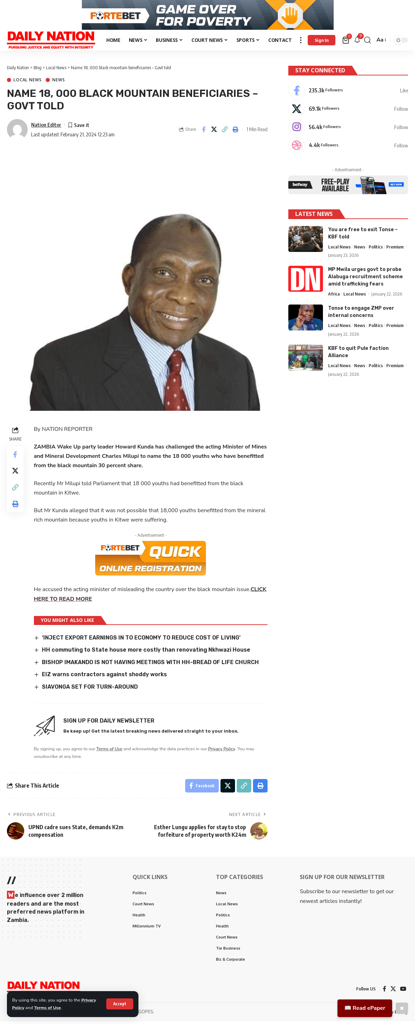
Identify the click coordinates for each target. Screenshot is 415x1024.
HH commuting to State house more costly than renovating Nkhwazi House (147, 652)
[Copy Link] (225, 132)
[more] (301, 42)
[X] (348, 110)
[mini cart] (346, 42)
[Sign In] (321, 42)
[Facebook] (348, 91)
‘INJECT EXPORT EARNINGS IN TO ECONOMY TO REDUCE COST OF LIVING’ (141, 640)
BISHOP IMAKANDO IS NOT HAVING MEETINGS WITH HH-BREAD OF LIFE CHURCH (150, 664)
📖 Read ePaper (364, 1008)
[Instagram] (348, 128)
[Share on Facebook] (203, 132)
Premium (395, 248)
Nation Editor (46, 127)
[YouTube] (403, 991)
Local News (27, 83)
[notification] (357, 43)
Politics (376, 248)
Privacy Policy (222, 751)
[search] (367, 42)
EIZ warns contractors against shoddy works (105, 677)
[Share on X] (214, 132)
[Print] (236, 132)
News (58, 83)
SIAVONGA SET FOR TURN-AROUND (90, 689)
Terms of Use (47, 1008)
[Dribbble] (348, 146)
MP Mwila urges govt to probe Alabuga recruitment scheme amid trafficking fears (365, 278)
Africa (334, 295)
